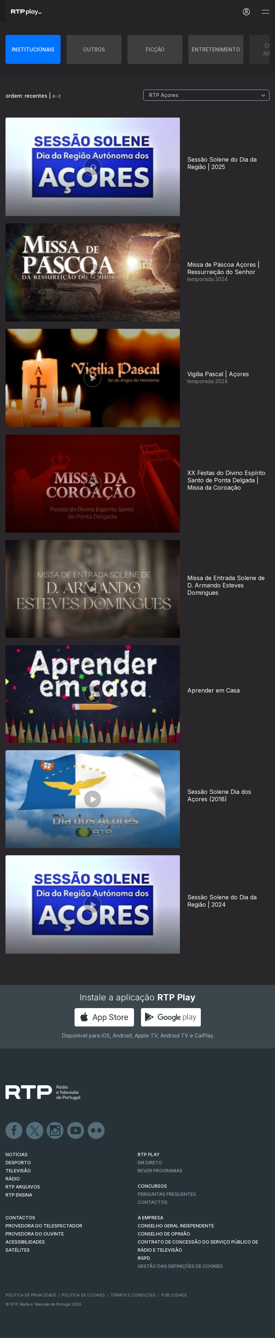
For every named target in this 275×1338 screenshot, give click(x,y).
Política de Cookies (83, 1295)
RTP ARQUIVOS (23, 1187)
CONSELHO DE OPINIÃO (164, 1234)
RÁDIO (13, 1178)
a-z (56, 96)
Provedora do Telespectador (44, 1226)
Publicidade (174, 1295)
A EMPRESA (150, 1217)
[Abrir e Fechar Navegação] (265, 12)
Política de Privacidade (31, 1295)
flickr (96, 1131)
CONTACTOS (20, 1217)
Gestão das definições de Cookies (180, 1266)
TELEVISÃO (18, 1170)
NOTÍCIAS (17, 1154)
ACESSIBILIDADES (25, 1242)
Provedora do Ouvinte (35, 1234)
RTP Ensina (19, 1195)
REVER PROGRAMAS (160, 1170)
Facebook (14, 1131)
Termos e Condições (133, 1295)
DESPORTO (18, 1162)
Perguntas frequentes (167, 1194)
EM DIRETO (150, 1162)
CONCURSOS (152, 1186)
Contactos (152, 1202)
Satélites (18, 1250)
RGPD (144, 1258)
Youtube (76, 1131)
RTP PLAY (149, 1154)
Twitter (35, 1131)
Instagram (55, 1131)
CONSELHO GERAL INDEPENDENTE (176, 1226)
